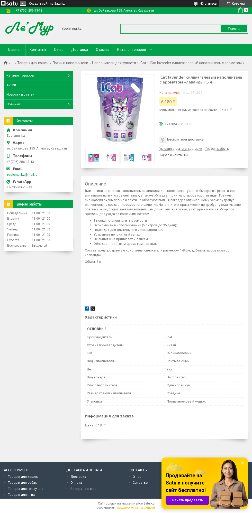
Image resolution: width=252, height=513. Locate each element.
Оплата (76, 482)
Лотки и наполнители (70, 63)
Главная (15, 50)
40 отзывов (208, 3)
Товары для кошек (33, 63)
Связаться (141, 482)
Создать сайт (39, 3)
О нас (58, 50)
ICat (143, 63)
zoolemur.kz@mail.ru (22, 174)
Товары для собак (22, 482)
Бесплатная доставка (185, 139)
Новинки (13, 104)
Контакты (38, 50)
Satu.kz (148, 503)
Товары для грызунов (25, 489)
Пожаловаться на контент (136, 508)
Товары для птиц (21, 495)
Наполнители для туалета (114, 63)
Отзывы (102, 50)
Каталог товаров (131, 50)
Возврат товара (83, 489)
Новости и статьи (20, 94)
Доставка (79, 50)
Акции (11, 85)
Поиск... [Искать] (234, 29)
